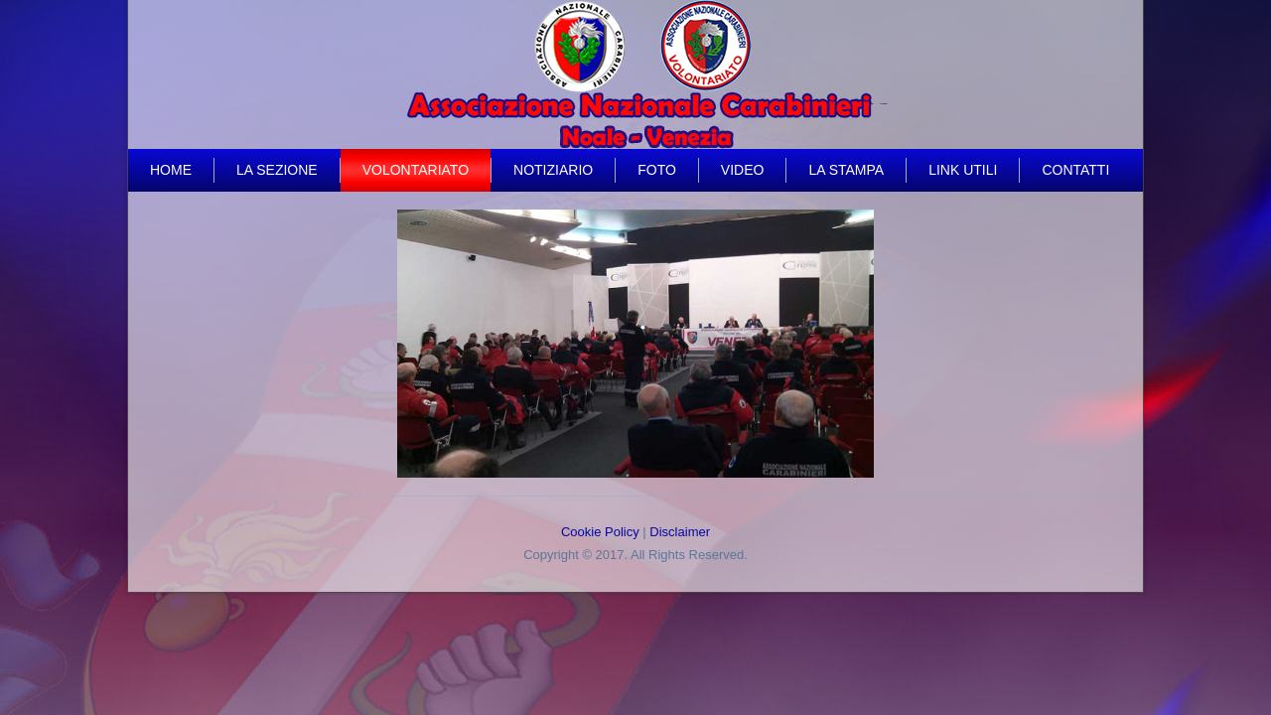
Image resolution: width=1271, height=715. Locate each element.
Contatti (1075, 170)
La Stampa (846, 170)
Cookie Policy (600, 531)
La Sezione (277, 170)
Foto (656, 170)
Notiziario (553, 170)
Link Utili (962, 170)
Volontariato (415, 170)
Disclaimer (679, 531)
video (743, 170)
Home (171, 170)
